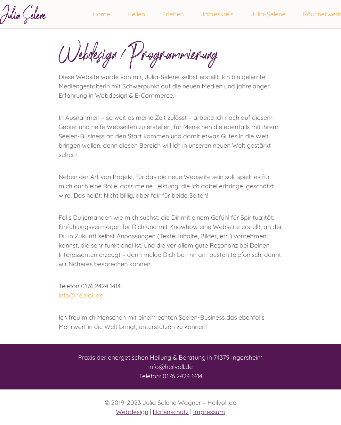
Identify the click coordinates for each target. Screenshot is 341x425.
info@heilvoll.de (81, 295)
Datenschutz (171, 412)
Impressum (209, 412)
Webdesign (132, 412)
